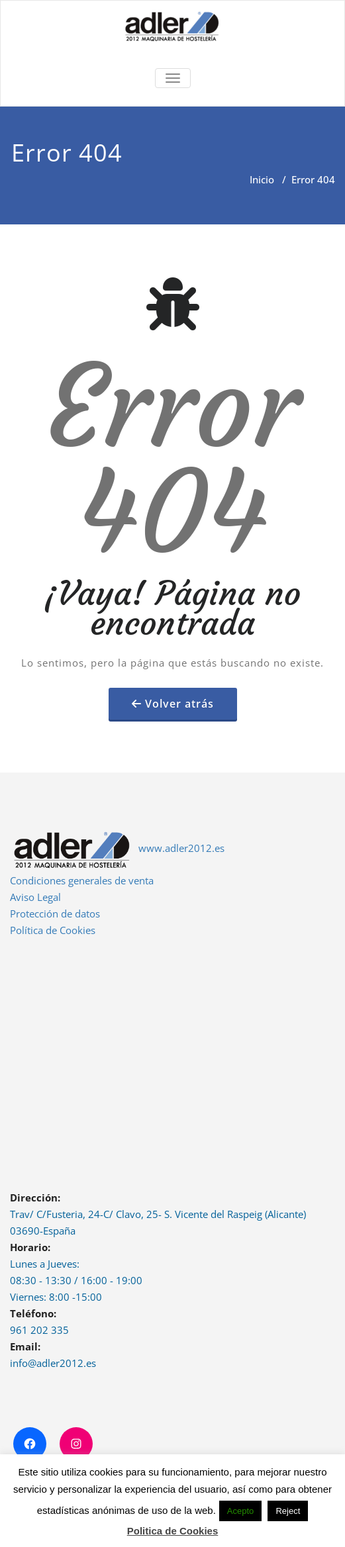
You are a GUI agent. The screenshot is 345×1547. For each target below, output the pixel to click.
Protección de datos (55, 913)
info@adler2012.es (53, 1363)
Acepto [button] (240, 1511)
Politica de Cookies (173, 1530)
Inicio (262, 179)
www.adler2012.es (181, 848)
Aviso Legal (35, 897)
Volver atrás (179, 703)
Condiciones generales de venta (82, 880)
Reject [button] (287, 1511)
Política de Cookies (52, 930)
